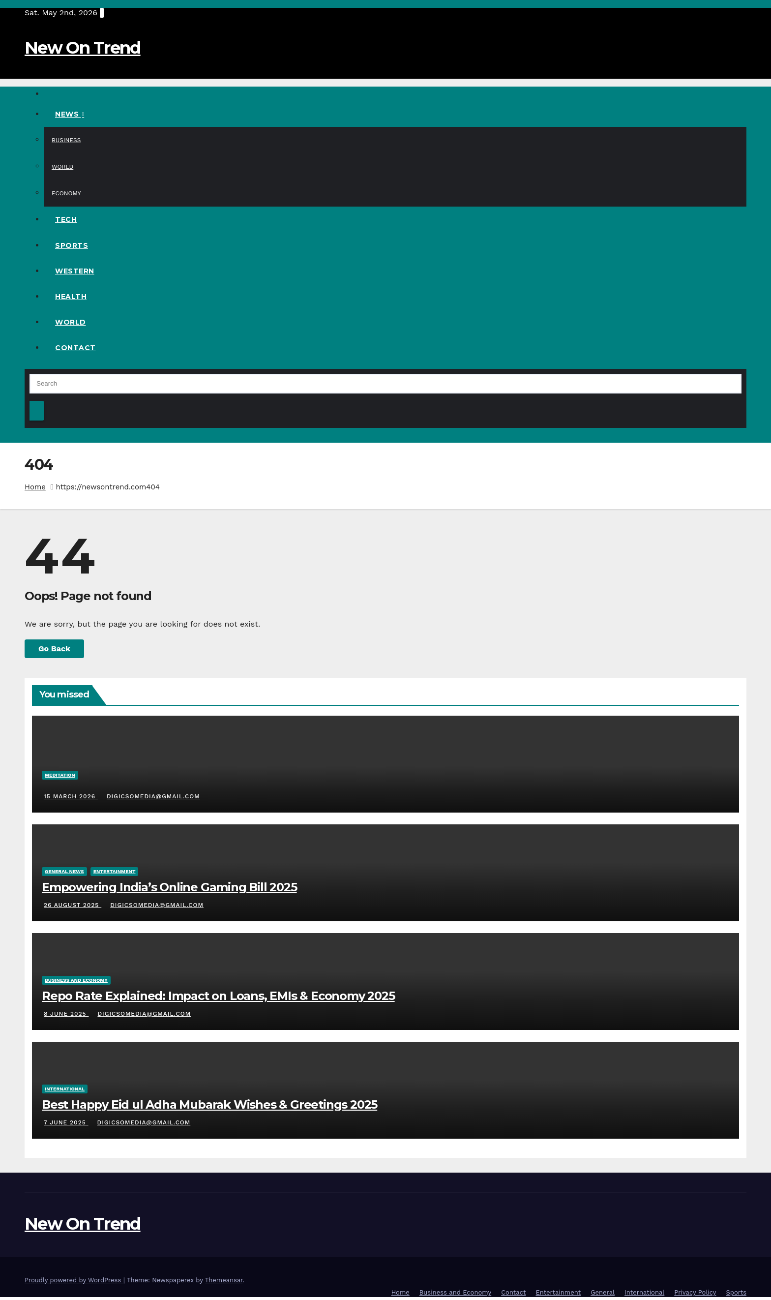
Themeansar (224, 1280)
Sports (71, 245)
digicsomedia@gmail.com (152, 796)
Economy (66, 193)
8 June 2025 (66, 1013)
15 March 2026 (71, 796)
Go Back (54, 648)
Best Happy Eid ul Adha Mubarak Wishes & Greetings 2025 (209, 1104)
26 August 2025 (72, 905)
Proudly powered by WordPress (74, 1280)
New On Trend (83, 47)
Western (74, 271)
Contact (75, 347)
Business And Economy (76, 980)
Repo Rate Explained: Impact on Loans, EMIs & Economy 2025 (218, 996)
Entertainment (114, 871)
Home (35, 487)
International (65, 1088)
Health (71, 296)
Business (66, 140)
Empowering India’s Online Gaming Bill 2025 (169, 887)
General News (64, 871)
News (68, 114)
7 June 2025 (66, 1122)
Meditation (60, 775)
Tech (66, 219)
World (62, 166)
